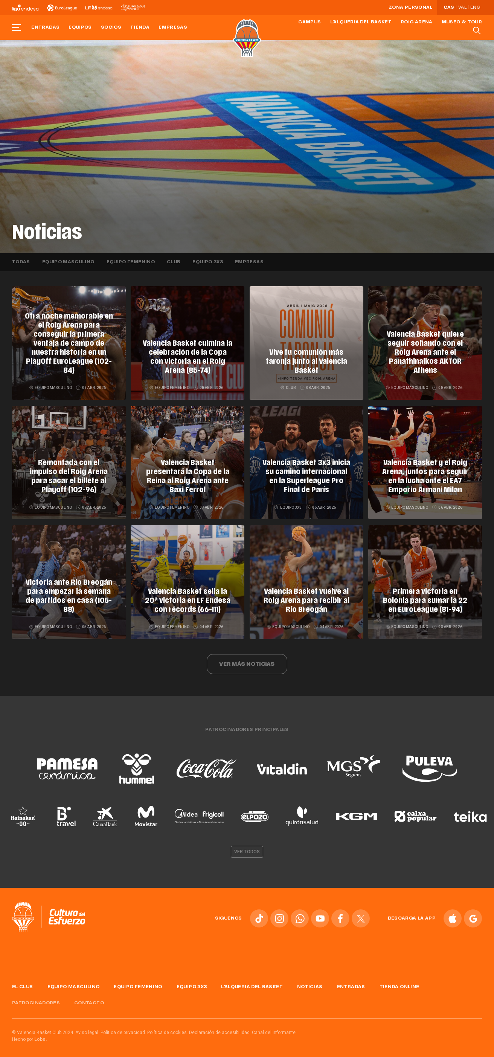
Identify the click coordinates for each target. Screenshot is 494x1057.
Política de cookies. (167, 1028)
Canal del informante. (274, 1028)
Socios (111, 27)
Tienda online (399, 983)
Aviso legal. (87, 1028)
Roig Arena (417, 22)
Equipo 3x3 (207, 262)
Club (173, 262)
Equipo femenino (131, 262)
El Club (22, 983)
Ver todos (247, 847)
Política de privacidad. (123, 1028)
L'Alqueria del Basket (361, 22)
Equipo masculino (68, 262)
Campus (309, 22)
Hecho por (29, 1034)
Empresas (173, 27)
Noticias (310, 983)
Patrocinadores (36, 999)
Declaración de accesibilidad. (220, 1028)
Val (462, 7)
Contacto (89, 999)
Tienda (139, 27)
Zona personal (411, 7)
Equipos (80, 27)
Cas (449, 7)
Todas (21, 262)
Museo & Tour (462, 22)
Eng (475, 7)
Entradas (45, 27)
